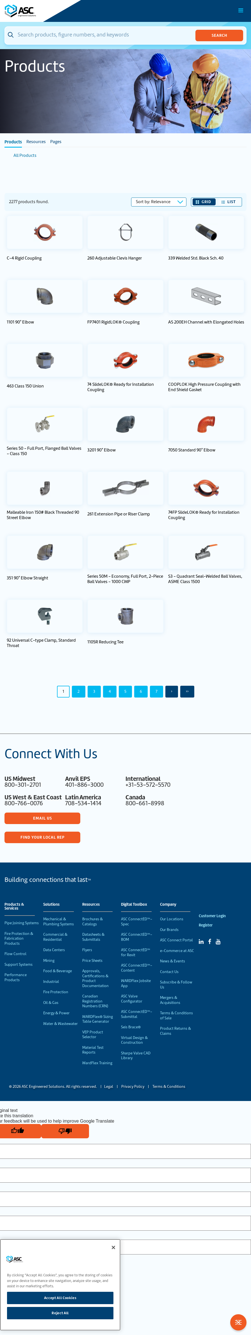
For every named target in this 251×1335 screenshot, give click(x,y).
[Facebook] (209, 941)
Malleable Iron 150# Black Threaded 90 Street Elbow (43, 515)
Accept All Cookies (60, 1297)
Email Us (42, 818)
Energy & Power (56, 1013)
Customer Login (212, 916)
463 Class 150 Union (25, 386)
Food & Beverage (57, 971)
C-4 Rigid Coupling (24, 258)
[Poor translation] (65, 1131)
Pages (55, 141)
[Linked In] (201, 941)
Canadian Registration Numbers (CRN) (95, 1001)
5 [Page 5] (125, 691)
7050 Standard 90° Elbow (191, 450)
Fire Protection (55, 992)
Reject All (60, 1313)
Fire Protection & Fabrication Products (18, 938)
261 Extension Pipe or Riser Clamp (118, 514)
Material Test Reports (93, 1050)
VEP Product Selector (92, 1035)
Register (206, 925)
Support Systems (18, 964)
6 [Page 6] (141, 691)
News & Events (172, 961)
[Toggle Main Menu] (241, 10)
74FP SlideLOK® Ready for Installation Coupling (203, 515)
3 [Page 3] (94, 691)
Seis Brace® (131, 1027)
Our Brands (169, 929)
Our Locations (171, 919)
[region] (60, 1285)
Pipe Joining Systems (21, 923)
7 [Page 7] (157, 691)
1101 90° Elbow (20, 322)
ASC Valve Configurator (131, 999)
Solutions (51, 904)
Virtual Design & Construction (134, 1040)
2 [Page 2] (78, 691)
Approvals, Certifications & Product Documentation (95, 978)
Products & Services (14, 906)
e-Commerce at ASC (177, 950)
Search (219, 35)
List (231, 201)
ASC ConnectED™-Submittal (136, 1014)
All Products (24, 155)
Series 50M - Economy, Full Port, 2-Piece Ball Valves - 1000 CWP (125, 579)
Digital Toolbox (134, 904)
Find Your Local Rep (42, 837)
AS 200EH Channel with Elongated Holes (206, 322)
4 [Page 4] (110, 691)
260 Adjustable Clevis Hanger (114, 258)
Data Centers (54, 950)
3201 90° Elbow (101, 450)
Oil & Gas (50, 1002)
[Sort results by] (158, 202)
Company (168, 904)
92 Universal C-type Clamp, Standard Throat (41, 643)
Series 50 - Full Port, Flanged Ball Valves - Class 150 (44, 451)
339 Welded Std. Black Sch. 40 (195, 258)
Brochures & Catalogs (92, 921)
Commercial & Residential (55, 937)
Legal (108, 1086)
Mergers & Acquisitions (170, 1000)
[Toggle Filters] (238, 1322)
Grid (206, 201)
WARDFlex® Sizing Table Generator (97, 1019)
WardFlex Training (97, 1063)
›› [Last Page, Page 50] (187, 691)
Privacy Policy (132, 1086)
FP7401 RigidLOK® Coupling (113, 322)
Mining (48, 960)
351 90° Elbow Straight (27, 578)
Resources (36, 141)
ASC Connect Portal (176, 940)
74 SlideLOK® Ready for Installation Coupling (120, 387)
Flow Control (15, 953)
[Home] (36, 10)
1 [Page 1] (63, 691)
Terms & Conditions (168, 1086)
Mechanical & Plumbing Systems (58, 921)
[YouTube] (218, 941)
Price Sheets (92, 960)
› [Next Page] (171, 691)
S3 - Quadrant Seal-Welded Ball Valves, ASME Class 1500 (205, 579)
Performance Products (15, 977)
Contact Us (169, 971)
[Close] (113, 1247)
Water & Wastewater (60, 1023)
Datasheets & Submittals (93, 937)
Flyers (87, 950)
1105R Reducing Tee (105, 642)
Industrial (51, 981)
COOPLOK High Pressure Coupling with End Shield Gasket (204, 387)
